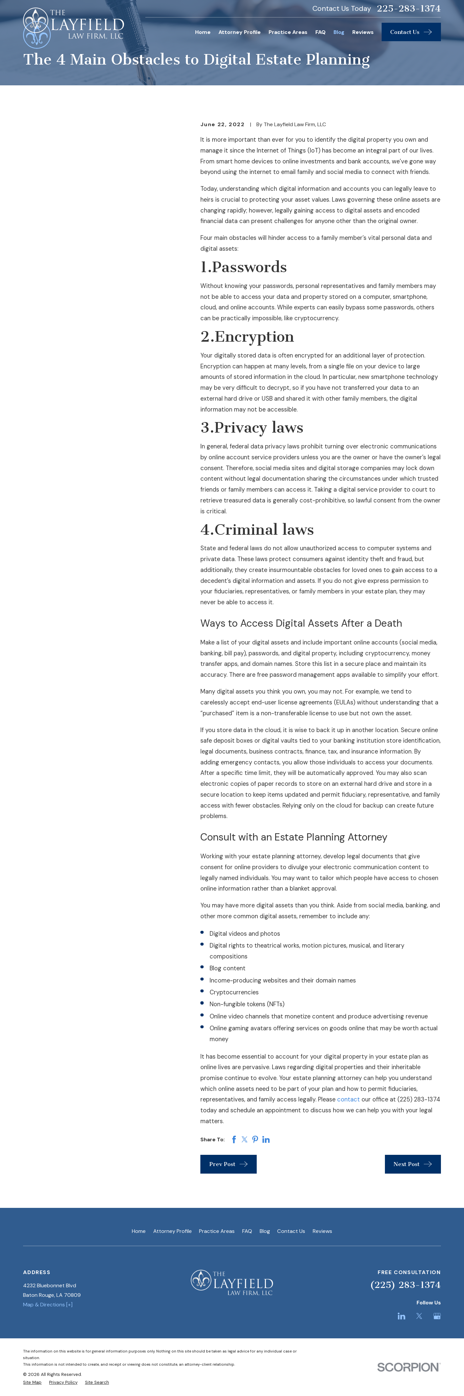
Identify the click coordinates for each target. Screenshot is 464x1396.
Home (139, 1231)
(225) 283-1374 (405, 1284)
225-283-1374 (409, 8)
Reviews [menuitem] (363, 32)
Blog (265, 1231)
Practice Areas (217, 1231)
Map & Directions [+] (47, 1304)
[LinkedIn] (401, 1316)
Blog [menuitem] (339, 32)
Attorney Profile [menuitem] (239, 32)
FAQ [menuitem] (320, 32)
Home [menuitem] (203, 32)
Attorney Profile (172, 1231)
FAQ (247, 1231)
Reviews (322, 1231)
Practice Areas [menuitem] (288, 32)
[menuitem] (32, 1382)
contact (348, 1099)
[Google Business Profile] (437, 1316)
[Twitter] (419, 1316)
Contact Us (291, 1231)
